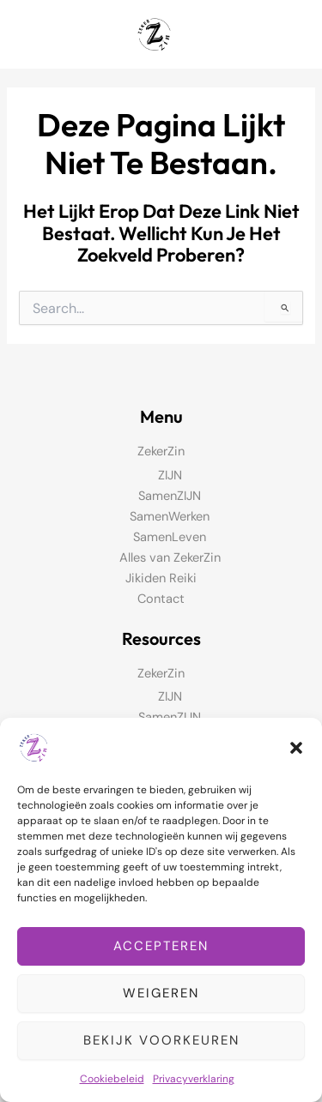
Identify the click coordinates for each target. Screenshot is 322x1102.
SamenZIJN (169, 496)
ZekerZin (161, 451)
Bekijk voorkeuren (161, 1040)
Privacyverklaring (193, 1079)
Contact (161, 599)
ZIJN (170, 475)
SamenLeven (169, 537)
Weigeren (161, 993)
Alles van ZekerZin (170, 558)
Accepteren (161, 945)
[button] (296, 747)
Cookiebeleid (112, 1079)
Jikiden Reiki (161, 578)
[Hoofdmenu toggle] (287, 34)
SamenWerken (170, 517)
